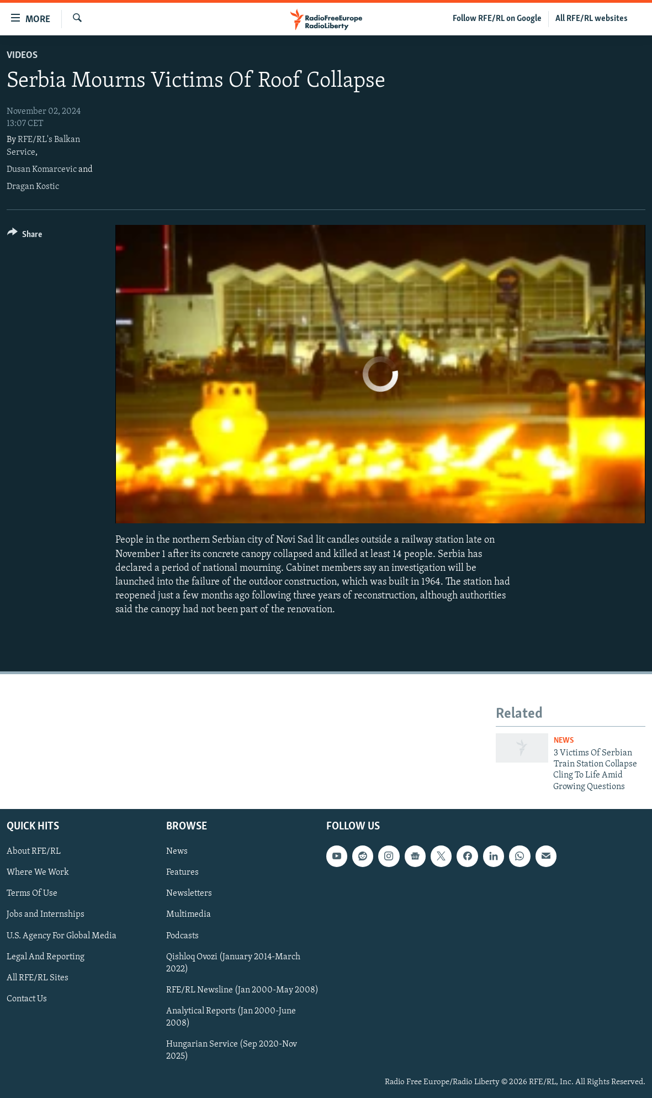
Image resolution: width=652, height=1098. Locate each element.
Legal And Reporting (45, 957)
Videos (22, 55)
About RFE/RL (34, 851)
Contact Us (27, 999)
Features (182, 873)
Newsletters (189, 894)
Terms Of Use (32, 894)
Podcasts (182, 936)
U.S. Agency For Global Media (61, 936)
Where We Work (38, 873)
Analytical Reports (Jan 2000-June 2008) (231, 1017)
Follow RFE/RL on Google (497, 18)
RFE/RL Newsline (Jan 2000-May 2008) (242, 990)
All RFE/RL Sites (37, 978)
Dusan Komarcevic (42, 169)
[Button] (24, 236)
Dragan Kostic (33, 186)
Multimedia (188, 915)
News (564, 741)
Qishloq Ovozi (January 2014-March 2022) (233, 963)
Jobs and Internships (45, 915)
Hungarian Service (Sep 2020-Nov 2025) (231, 1050)
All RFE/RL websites (591, 18)
